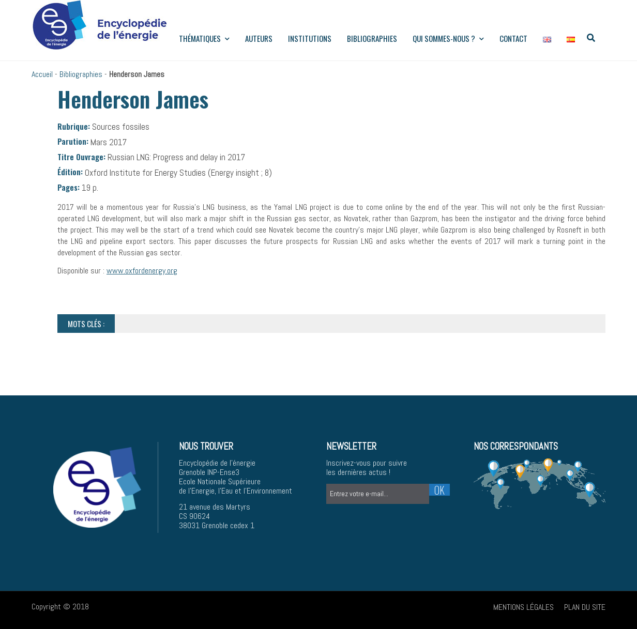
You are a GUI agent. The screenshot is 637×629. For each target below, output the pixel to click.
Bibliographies (372, 38)
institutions (309, 38)
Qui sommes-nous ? (448, 38)
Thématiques (204, 38)
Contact (513, 38)
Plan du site (584, 607)
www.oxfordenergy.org (142, 270)
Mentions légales (523, 607)
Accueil (42, 74)
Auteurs (258, 38)
